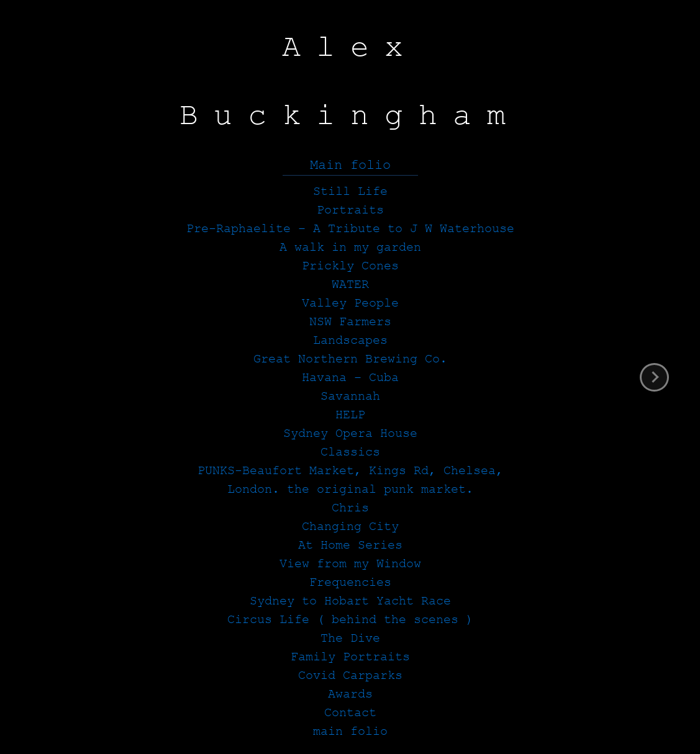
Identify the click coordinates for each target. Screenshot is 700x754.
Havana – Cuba (350, 377)
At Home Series (350, 545)
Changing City (350, 526)
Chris (350, 508)
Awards (350, 694)
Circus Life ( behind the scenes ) (350, 620)
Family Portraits (350, 657)
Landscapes (350, 340)
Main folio (350, 165)
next (654, 377)
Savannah (350, 396)
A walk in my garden (350, 247)
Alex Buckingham (350, 81)
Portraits (350, 210)
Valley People (350, 303)
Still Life (350, 191)
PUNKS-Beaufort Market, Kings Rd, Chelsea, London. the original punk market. (350, 480)
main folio (350, 731)
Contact (350, 713)
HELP (350, 415)
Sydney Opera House (350, 433)
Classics (350, 452)
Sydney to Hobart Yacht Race (350, 601)
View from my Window (350, 564)
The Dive (350, 638)
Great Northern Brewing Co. (350, 359)
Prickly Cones (350, 266)
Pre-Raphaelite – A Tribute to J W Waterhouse (350, 229)
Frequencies (350, 582)
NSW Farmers (350, 322)
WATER (350, 284)
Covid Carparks (350, 675)
